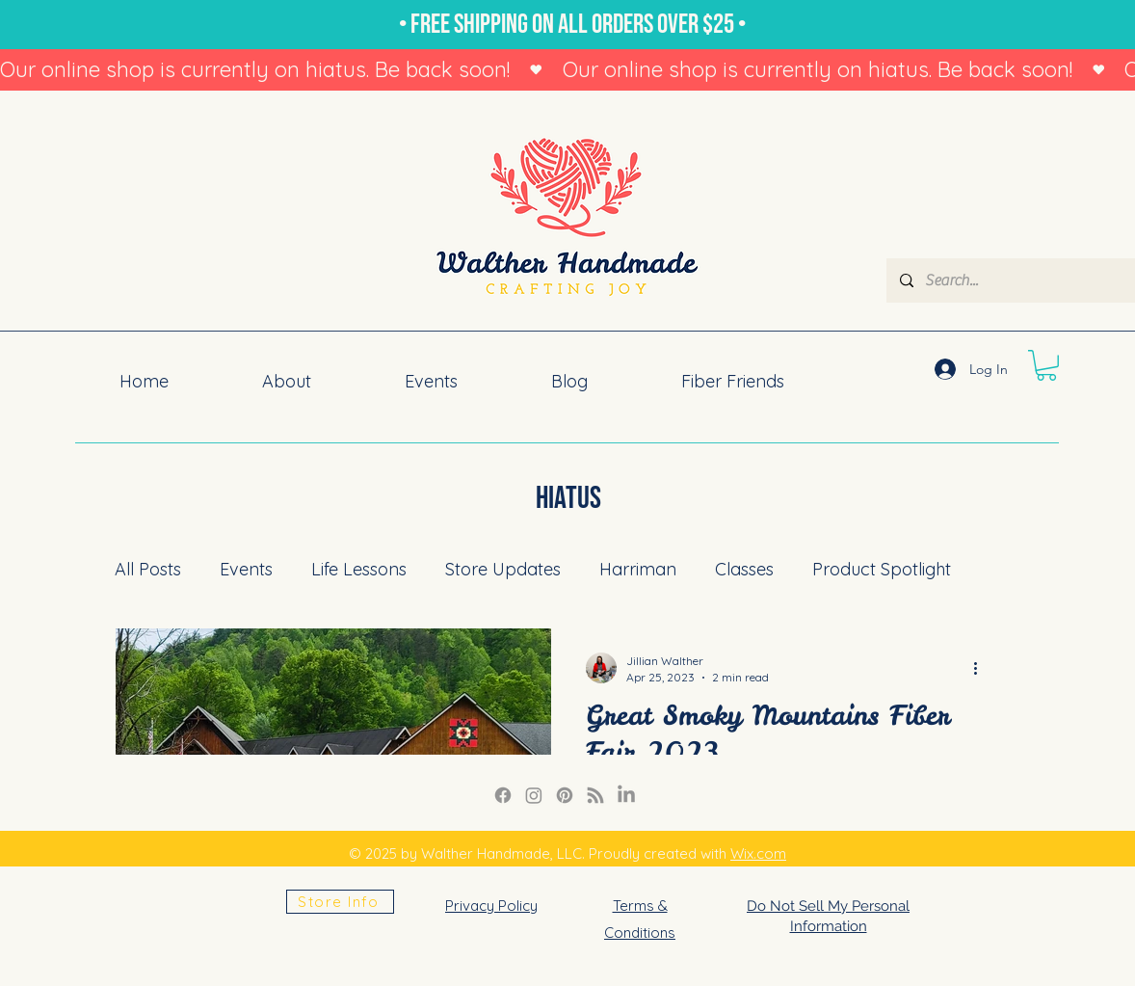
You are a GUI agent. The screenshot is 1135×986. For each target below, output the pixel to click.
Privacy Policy (491, 905)
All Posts (148, 569)
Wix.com (758, 853)
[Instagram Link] (533, 795)
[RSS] (595, 795)
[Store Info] (340, 902)
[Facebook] (503, 795)
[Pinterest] (564, 795)
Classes (744, 569)
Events (246, 569)
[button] (1046, 365)
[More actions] (981, 668)
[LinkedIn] (626, 795)
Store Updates (503, 569)
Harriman (637, 569)
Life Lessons (359, 569)
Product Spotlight (881, 569)
